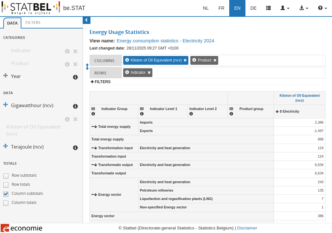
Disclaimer (247, 228)
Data (12, 23)
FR (222, 8)
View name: (102, 40)
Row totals (21, 184)
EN (237, 8)
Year (16, 76)
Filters (33, 22)
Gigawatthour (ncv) (32, 105)
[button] (285, 8)
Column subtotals (27, 193)
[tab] (12, 22)
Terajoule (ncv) (27, 146)
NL (206, 8)
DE (253, 8)
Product (20, 63)
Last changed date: (107, 48)
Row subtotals (24, 175)
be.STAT (74, 8)
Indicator (21, 50)
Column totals (24, 202)
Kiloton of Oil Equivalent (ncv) (33, 130)
